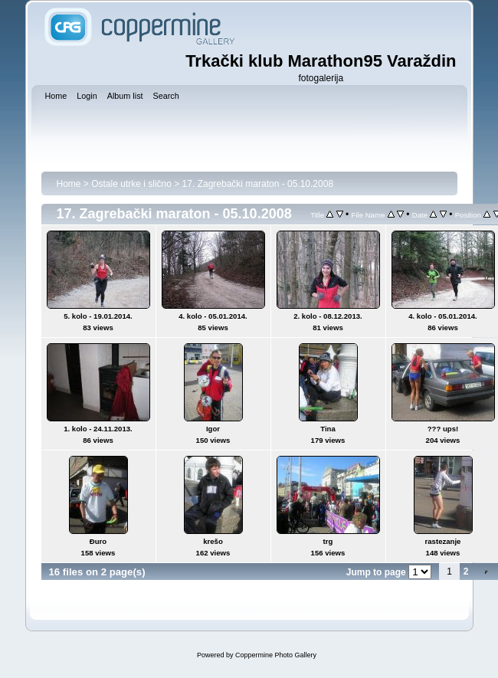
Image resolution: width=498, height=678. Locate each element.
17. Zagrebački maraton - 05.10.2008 (257, 184)
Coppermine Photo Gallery (275, 655)
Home (69, 184)
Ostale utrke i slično (131, 184)
